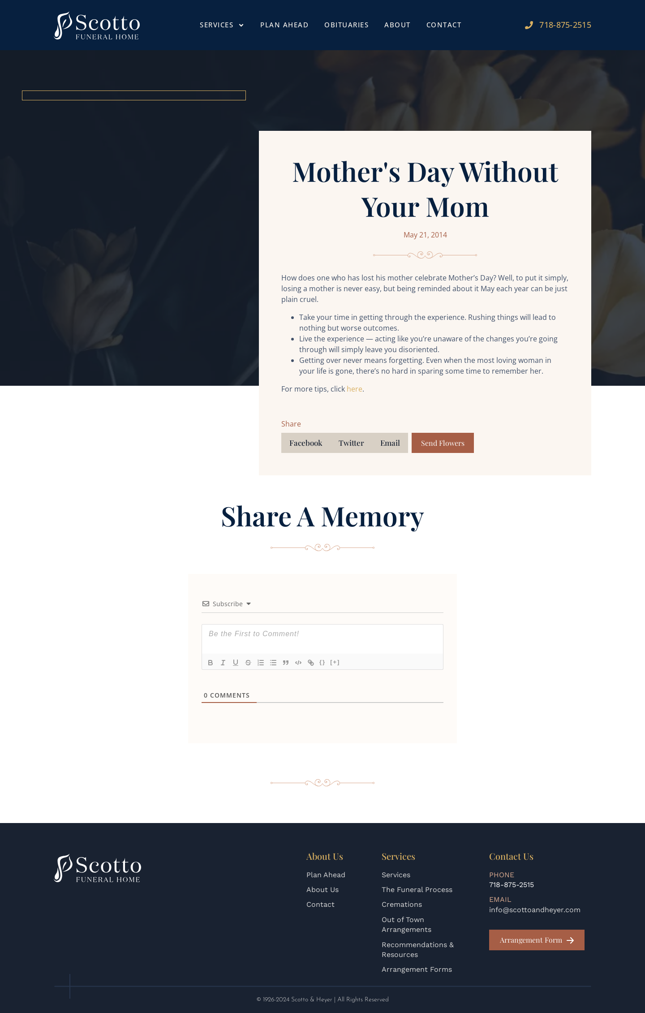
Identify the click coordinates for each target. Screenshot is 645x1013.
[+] (335, 662)
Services (222, 25)
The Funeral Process (417, 889)
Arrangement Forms (417, 969)
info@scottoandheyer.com (534, 909)
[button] (306, 443)
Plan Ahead (284, 24)
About (397, 24)
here (354, 389)
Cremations (402, 904)
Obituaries (346, 24)
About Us (322, 889)
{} (322, 662)
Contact (444, 24)
